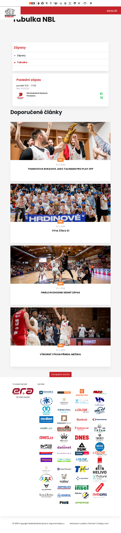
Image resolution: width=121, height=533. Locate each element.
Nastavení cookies (78, 523)
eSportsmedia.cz (56, 523)
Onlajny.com (103, 523)
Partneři (91, 523)
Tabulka (22, 62)
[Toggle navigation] (112, 10)
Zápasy (21, 55)
